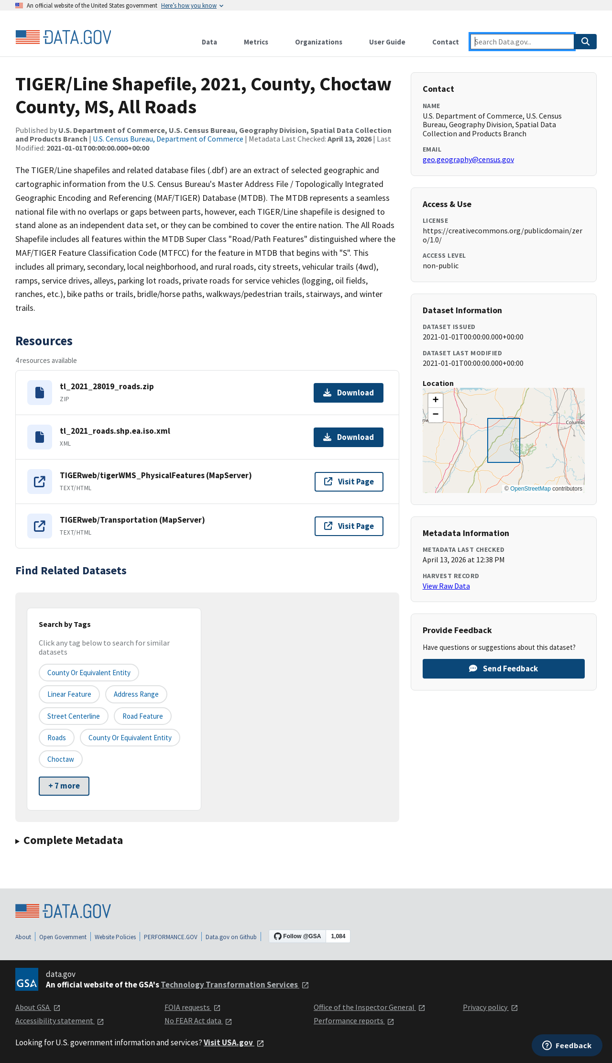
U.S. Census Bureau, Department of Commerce (168, 138)
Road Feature (142, 716)
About (23, 937)
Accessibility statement (59, 1020)
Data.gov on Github (231, 937)
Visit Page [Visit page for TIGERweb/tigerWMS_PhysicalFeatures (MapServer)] (349, 481)
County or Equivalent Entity (130, 737)
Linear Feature (69, 694)
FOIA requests (192, 1007)
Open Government (63, 937)
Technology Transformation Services (235, 984)
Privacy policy (490, 1007)
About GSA (38, 1007)
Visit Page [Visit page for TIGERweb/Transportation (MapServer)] (349, 526)
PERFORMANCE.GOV (170, 937)
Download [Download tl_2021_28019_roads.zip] (348, 392)
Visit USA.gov (234, 1042)
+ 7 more (64, 785)
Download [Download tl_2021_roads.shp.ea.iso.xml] (348, 437)
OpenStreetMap (530, 488)
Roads (56, 737)
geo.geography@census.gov (468, 159)
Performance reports (354, 1020)
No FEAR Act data (198, 1020)
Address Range (136, 694)
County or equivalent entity (89, 672)
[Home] (63, 37)
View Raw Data (446, 586)
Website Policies (115, 937)
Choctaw (60, 759)
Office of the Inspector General (370, 1007)
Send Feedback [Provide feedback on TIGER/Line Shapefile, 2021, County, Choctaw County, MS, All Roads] (503, 668)
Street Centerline (73, 716)
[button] (435, 401)
